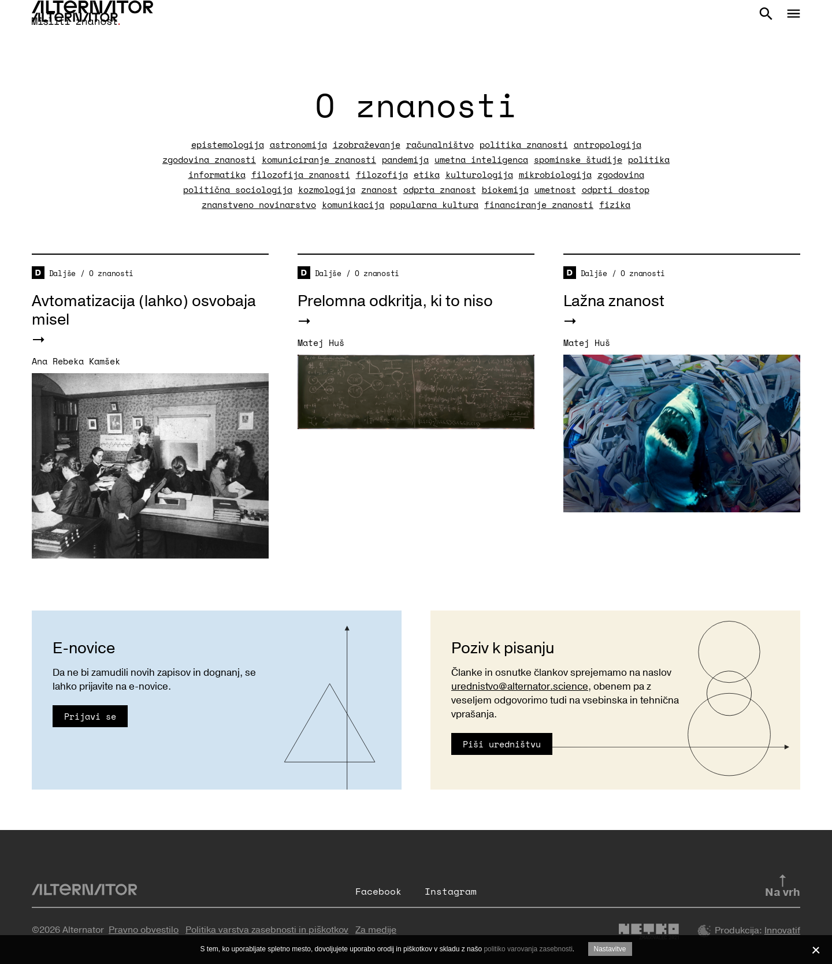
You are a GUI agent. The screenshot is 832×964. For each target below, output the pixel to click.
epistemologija (227, 144)
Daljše (62, 273)
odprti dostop (615, 189)
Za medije (375, 930)
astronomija (298, 144)
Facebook (378, 891)
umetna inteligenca (481, 159)
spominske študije (578, 159)
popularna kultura (434, 204)
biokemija (505, 189)
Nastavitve (610, 949)
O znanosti (111, 273)
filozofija (382, 174)
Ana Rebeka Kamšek (76, 361)
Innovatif (782, 930)
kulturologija (479, 174)
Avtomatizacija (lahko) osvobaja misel (144, 310)
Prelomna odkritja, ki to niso (395, 301)
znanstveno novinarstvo (259, 204)
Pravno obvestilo (144, 930)
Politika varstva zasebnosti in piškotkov (266, 930)
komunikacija (353, 204)
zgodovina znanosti (209, 159)
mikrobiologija (555, 174)
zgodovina (620, 174)
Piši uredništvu (502, 744)
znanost (379, 189)
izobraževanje (366, 144)
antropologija (607, 144)
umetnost (555, 189)
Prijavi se (90, 716)
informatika (217, 174)
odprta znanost (439, 189)
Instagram (451, 891)
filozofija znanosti (300, 174)
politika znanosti (524, 144)
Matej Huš (321, 342)
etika (427, 174)
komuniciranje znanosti (319, 159)
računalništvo (440, 144)
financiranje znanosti (538, 204)
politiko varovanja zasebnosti (528, 949)
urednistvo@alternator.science (519, 686)
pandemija (405, 159)
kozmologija (326, 189)
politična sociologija (237, 189)
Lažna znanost (613, 301)
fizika (614, 204)
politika (649, 159)
